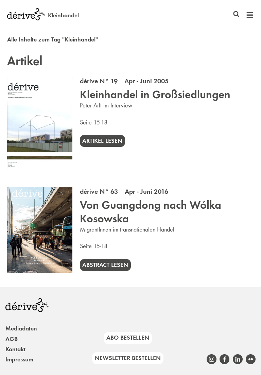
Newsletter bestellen (128, 358)
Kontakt (15, 349)
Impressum (19, 359)
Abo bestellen (127, 337)
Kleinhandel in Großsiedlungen (155, 94)
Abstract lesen (105, 265)
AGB (11, 339)
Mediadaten (21, 328)
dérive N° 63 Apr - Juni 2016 (124, 191)
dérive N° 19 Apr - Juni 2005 (124, 81)
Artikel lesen (102, 140)
